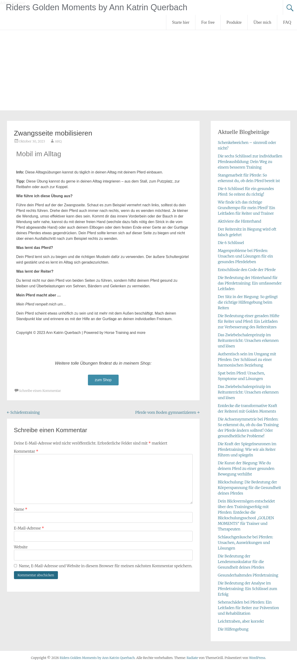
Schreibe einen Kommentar (40, 391)
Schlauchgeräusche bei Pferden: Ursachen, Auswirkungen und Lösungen (245, 542)
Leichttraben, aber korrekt (241, 621)
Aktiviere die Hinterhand (239, 221)
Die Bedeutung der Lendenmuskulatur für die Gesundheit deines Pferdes (241, 562)
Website (21, 547)
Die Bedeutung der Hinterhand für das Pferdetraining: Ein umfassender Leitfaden (250, 283)
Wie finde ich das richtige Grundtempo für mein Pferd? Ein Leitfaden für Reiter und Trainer (246, 208)
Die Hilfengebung (233, 629)
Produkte (234, 22)
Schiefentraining (23, 412)
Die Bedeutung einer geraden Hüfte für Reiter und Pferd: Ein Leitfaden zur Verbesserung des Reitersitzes (248, 321)
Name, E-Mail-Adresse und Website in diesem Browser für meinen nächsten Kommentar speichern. (105, 565)
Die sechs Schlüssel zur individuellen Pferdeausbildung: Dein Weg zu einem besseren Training (250, 162)
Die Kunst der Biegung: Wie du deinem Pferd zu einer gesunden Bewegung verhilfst (246, 468)
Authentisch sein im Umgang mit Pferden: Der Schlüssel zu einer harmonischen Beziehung (247, 359)
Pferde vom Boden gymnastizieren (167, 412)
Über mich (262, 22)
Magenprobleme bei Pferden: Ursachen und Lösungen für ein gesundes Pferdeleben (245, 256)
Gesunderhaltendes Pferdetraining (248, 575)
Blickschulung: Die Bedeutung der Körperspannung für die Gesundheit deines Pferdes (249, 487)
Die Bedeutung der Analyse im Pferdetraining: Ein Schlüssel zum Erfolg (247, 589)
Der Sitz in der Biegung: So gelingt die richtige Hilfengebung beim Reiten (248, 302)
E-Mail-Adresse (29, 528)
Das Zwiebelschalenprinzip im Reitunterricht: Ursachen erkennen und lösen (248, 340)
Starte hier (180, 22)
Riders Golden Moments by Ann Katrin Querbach (96, 7)
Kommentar (26, 451)
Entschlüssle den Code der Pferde (247, 269)
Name (20, 509)
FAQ (287, 22)
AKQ (58, 141)
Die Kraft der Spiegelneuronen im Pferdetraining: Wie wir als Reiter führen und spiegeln (247, 449)
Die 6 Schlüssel (231, 242)
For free (207, 22)
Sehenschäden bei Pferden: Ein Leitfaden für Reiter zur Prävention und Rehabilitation (248, 608)
